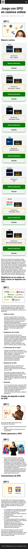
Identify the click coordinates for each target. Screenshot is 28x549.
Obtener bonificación (14, 63)
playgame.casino (22, 546)
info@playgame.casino (10, 546)
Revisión (14, 68)
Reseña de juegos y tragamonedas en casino (11, 15)
